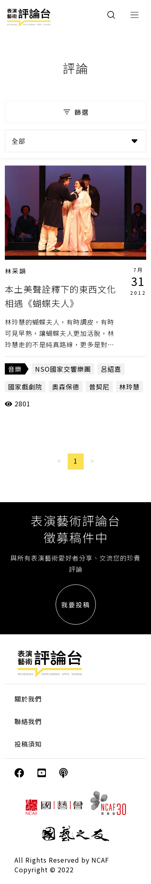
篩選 (75, 112)
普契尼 (99, 386)
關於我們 (28, 699)
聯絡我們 (28, 721)
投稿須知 (28, 744)
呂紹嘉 (111, 369)
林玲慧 (129, 386)
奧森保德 (65, 386)
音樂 (15, 369)
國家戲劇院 (25, 386)
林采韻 (16, 271)
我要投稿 (75, 604)
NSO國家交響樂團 (63, 369)
